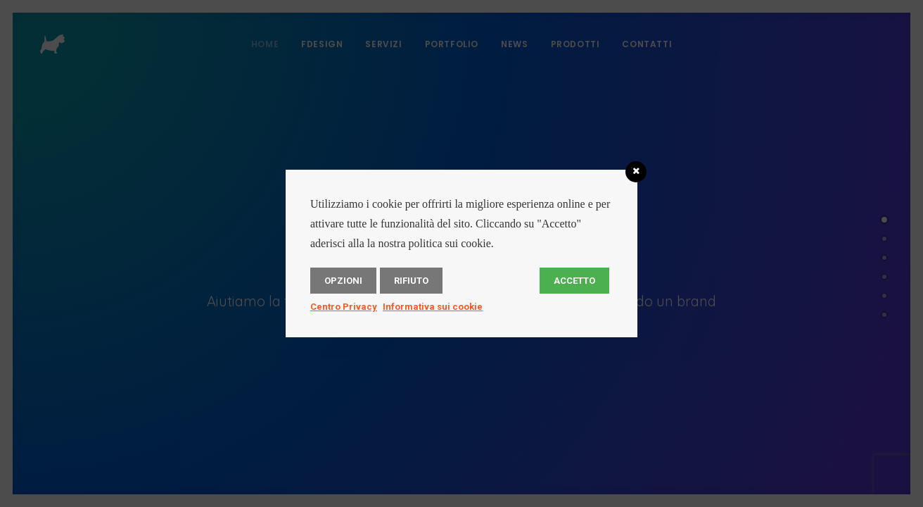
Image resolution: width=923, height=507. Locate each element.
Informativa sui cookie (433, 306)
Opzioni (343, 280)
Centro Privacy (343, 306)
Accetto (574, 280)
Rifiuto (411, 280)
